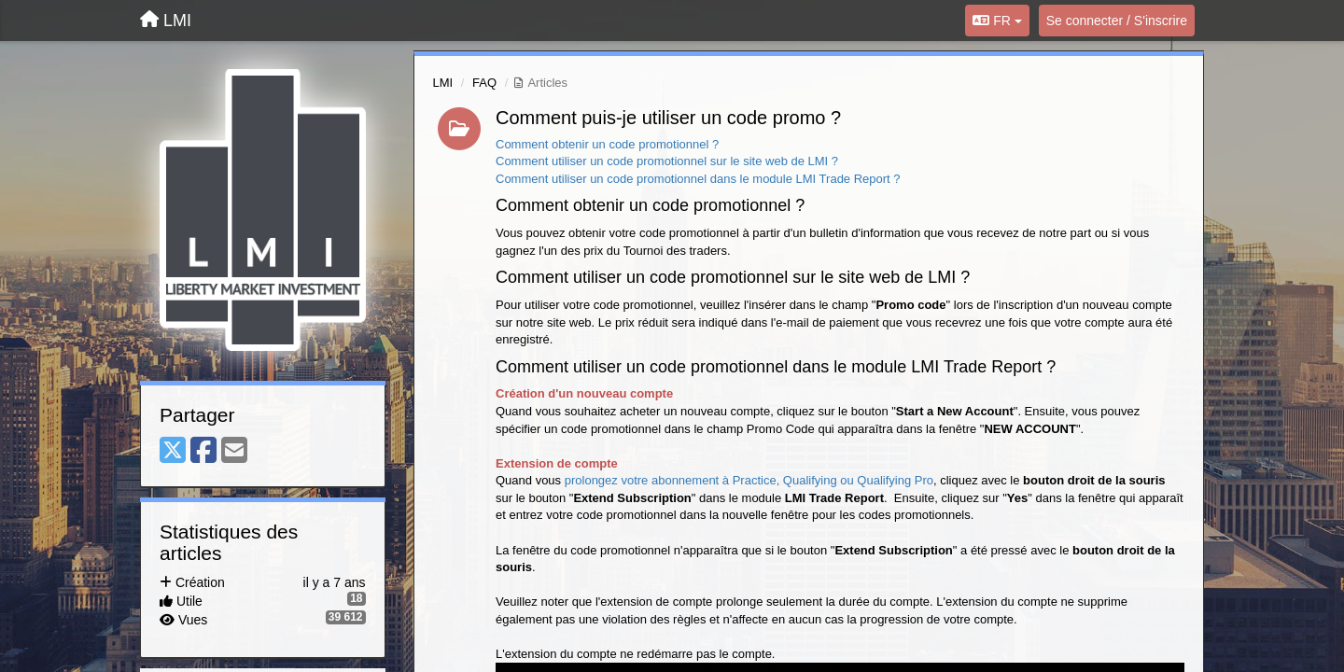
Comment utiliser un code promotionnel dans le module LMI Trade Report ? (698, 179)
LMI (443, 83)
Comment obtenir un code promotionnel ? (607, 144)
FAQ (484, 83)
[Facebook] (203, 451)
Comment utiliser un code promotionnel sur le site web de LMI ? (667, 161)
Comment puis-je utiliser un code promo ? (668, 117)
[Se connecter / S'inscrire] (1117, 20)
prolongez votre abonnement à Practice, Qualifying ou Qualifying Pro (749, 480)
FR (997, 20)
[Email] (234, 451)
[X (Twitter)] (173, 451)
